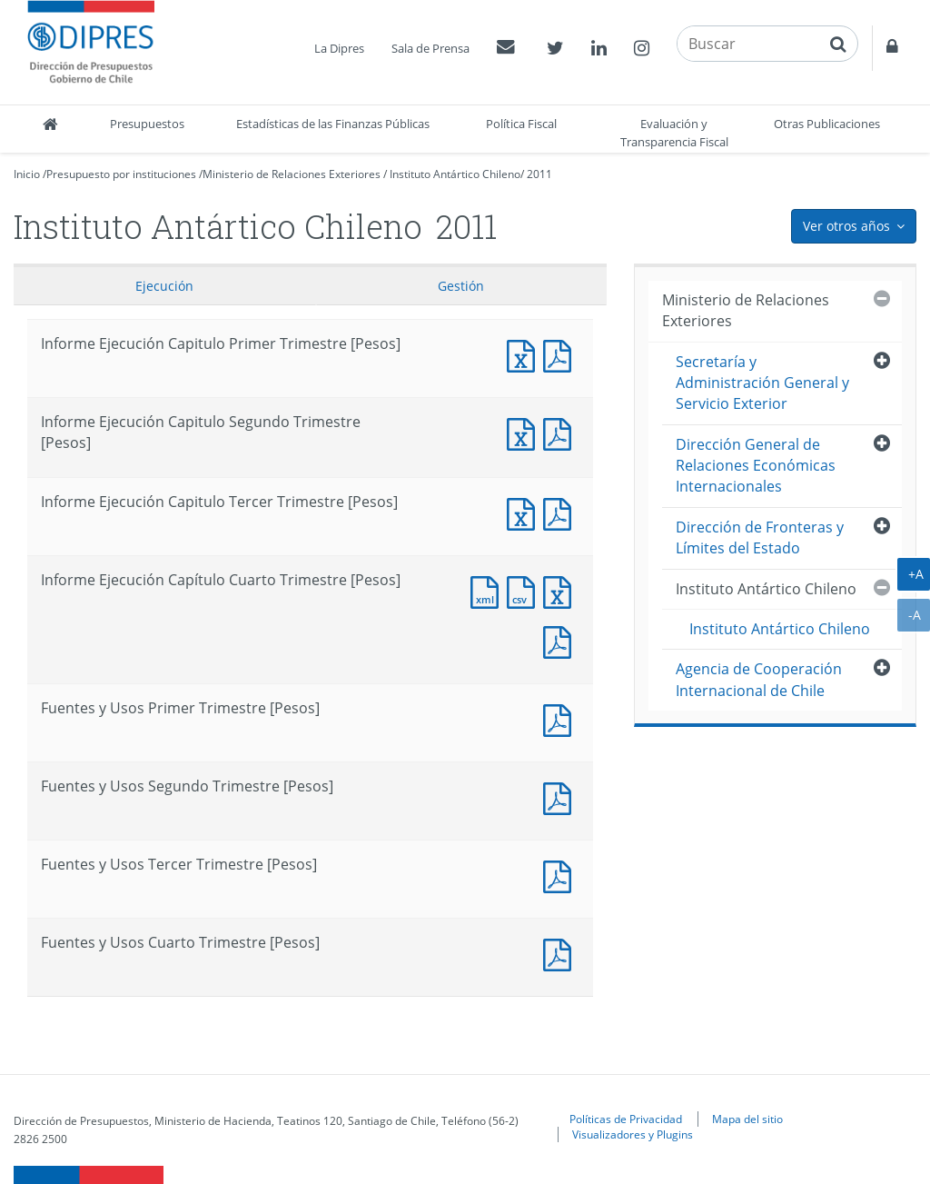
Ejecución (164, 285)
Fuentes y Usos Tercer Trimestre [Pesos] (561, 874)
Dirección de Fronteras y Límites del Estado (760, 537)
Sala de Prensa (430, 48)
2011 (539, 174)
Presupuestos (147, 123)
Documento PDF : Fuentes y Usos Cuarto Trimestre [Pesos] (561, 952)
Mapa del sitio (747, 1118)
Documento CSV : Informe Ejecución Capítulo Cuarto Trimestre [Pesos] (525, 590)
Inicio (27, 174)
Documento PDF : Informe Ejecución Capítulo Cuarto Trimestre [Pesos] (561, 640)
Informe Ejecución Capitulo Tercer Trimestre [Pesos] (525, 512)
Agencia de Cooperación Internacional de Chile (759, 679)
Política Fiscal (521, 123)
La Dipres (339, 48)
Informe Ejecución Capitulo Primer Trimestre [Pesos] (525, 353)
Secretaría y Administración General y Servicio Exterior (762, 383)
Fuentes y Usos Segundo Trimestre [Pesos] (561, 796)
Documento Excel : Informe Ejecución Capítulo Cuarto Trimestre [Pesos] (561, 590)
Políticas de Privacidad (625, 1118)
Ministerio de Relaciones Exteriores (292, 174)
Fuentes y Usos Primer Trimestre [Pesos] (561, 718)
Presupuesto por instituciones (121, 174)
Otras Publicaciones (827, 123)
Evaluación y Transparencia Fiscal (674, 132)
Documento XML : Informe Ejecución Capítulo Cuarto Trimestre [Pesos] (488, 590)
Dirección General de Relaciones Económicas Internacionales (756, 465)
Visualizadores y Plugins (632, 1134)
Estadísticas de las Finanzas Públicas (333, 123)
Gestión (461, 285)
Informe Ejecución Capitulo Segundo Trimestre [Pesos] (525, 432)
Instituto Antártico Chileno (455, 174)
